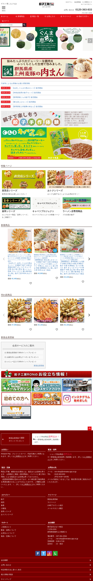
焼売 (2, 502)
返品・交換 (5, 467)
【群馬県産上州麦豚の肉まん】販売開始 (22, 106)
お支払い (4, 450)
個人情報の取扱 (7, 574)
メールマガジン (87, 4)
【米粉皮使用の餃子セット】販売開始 (21, 92)
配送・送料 (52, 450)
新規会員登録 (39, 366)
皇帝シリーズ (6, 511)
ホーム (4, 16)
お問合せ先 (52, 467)
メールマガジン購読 (55, 508)
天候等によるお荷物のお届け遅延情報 (15, 83)
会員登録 (78, 2)
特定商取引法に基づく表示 (11, 570)
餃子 (2, 499)
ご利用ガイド (87, 2)
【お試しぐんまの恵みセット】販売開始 (22, 88)
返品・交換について (8, 536)
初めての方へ (82, 16)
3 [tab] (45, 53)
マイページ (65, 16)
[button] (4, 259)
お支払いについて (8, 533)
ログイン (69, 2)
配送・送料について (8, 530)
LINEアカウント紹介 (55, 505)
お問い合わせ (6, 565)
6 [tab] (50, 53)
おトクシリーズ (7, 514)
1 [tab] (42, 53)
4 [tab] (47, 53)
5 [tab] (49, 53)
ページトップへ (90, 428)
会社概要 (51, 523)
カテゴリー (5, 495)
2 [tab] (44, 53)
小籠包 (3, 508)
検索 (24, 25)
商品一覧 (34, 16)
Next (90, 40)
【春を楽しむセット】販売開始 (18, 102)
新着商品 (20, 16)
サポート (4, 523)
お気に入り (50, 16)
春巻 (2, 505)
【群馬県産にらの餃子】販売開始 (19, 97)
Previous (2, 40)
